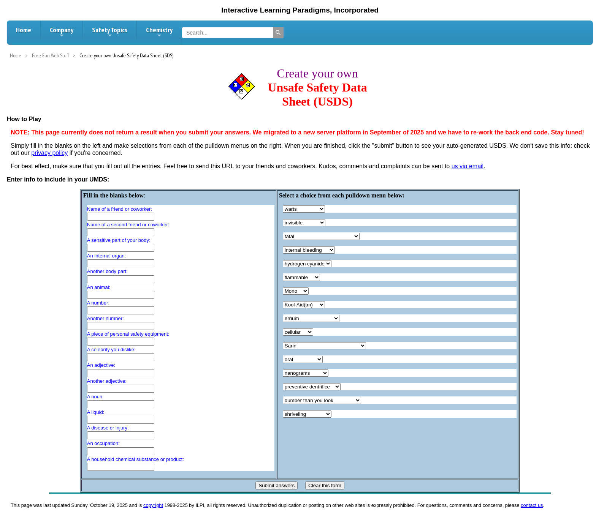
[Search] (278, 32)
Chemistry (159, 31)
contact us (532, 505)
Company (61, 31)
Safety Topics (109, 31)
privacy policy (49, 153)
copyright (153, 505)
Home (23, 29)
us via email (467, 166)
